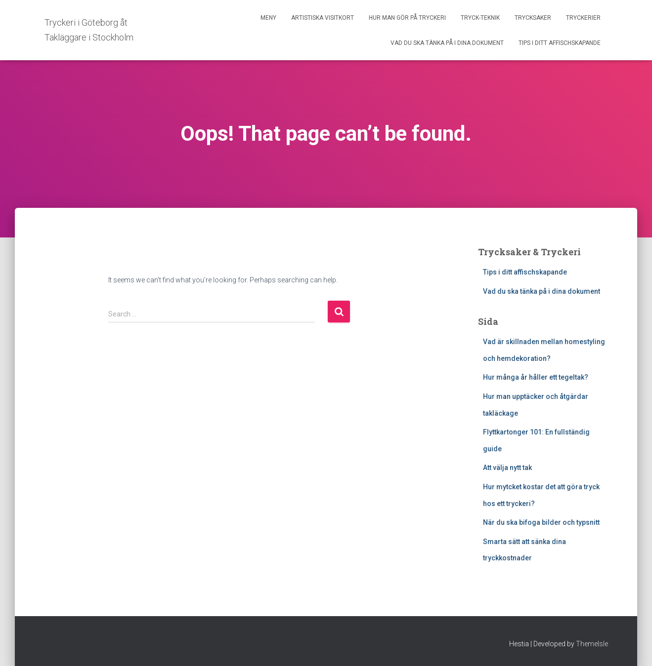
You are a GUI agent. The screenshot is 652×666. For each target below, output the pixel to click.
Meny (268, 17)
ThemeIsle (592, 644)
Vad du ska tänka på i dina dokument (447, 42)
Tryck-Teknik (480, 17)
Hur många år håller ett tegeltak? (535, 377)
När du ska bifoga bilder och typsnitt (541, 522)
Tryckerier (583, 17)
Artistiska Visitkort (322, 17)
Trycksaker (533, 17)
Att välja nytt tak (507, 467)
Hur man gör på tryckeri (407, 17)
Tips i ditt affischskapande (560, 42)
